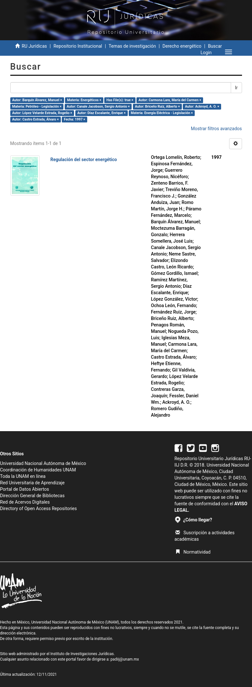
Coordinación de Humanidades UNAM (38, 469)
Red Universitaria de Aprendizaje (32, 482)
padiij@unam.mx (124, 659)
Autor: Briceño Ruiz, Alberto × (157, 106)
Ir (236, 87)
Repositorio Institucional (77, 46)
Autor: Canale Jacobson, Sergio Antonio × (98, 106)
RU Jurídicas (34, 46)
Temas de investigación (132, 46)
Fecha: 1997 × (74, 119)
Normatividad (192, 552)
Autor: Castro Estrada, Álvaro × (35, 119)
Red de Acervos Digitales (25, 502)
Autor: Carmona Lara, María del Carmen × (169, 100)
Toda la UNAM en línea (22, 476)
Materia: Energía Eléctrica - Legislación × (162, 113)
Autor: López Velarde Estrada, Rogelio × (42, 113)
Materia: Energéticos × (84, 100)
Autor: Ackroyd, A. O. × (202, 106)
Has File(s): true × (120, 100)
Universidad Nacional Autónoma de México (43, 463)
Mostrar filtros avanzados (216, 128)
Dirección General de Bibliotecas (32, 495)
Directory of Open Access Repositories (38, 508)
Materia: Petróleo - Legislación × (36, 106)
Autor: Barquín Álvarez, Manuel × (37, 100)
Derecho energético (182, 46)
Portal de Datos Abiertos (24, 489)
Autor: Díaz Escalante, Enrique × (101, 113)
